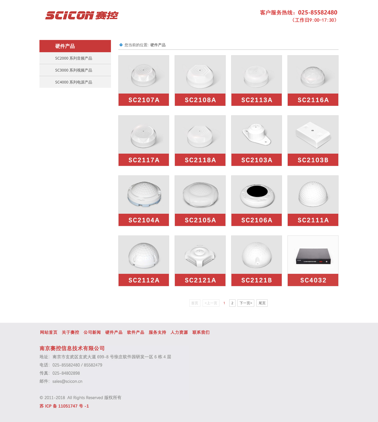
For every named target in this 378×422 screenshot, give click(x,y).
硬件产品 (158, 44)
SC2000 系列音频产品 (73, 58)
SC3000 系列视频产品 (73, 70)
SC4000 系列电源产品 (73, 82)
